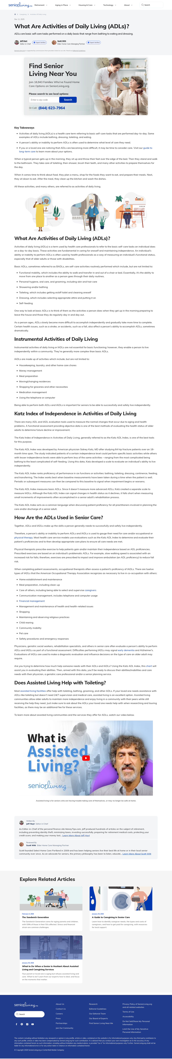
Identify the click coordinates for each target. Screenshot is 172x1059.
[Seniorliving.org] (20, 5)
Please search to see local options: (49, 93)
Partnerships (61, 1023)
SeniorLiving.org (19, 51)
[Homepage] (15, 14)
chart (149, 665)
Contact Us (61, 1009)
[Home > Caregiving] (23, 14)
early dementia (126, 649)
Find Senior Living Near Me (101, 1023)
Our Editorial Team (97, 1014)
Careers (59, 1014)
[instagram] (27, 1024)
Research (93, 1004)
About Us (60, 1004)
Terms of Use (128, 1012)
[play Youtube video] (86, 757)
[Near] (53, 100)
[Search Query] (151, 5)
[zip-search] (68, 100)
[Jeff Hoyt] (21, 822)
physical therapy (23, 537)
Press (58, 1019)
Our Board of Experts (98, 1019)
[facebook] (16, 1024)
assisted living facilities (33, 690)
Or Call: (47, 108)
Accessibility (128, 1017)
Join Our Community (64, 1028)
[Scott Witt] (21, 844)
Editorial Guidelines (79, 51)
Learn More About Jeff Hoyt (76, 835)
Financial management (32, 600)
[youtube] (32, 1024)
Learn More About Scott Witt (137, 853)
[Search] (143, 5)
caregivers (90, 589)
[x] (22, 1024)
